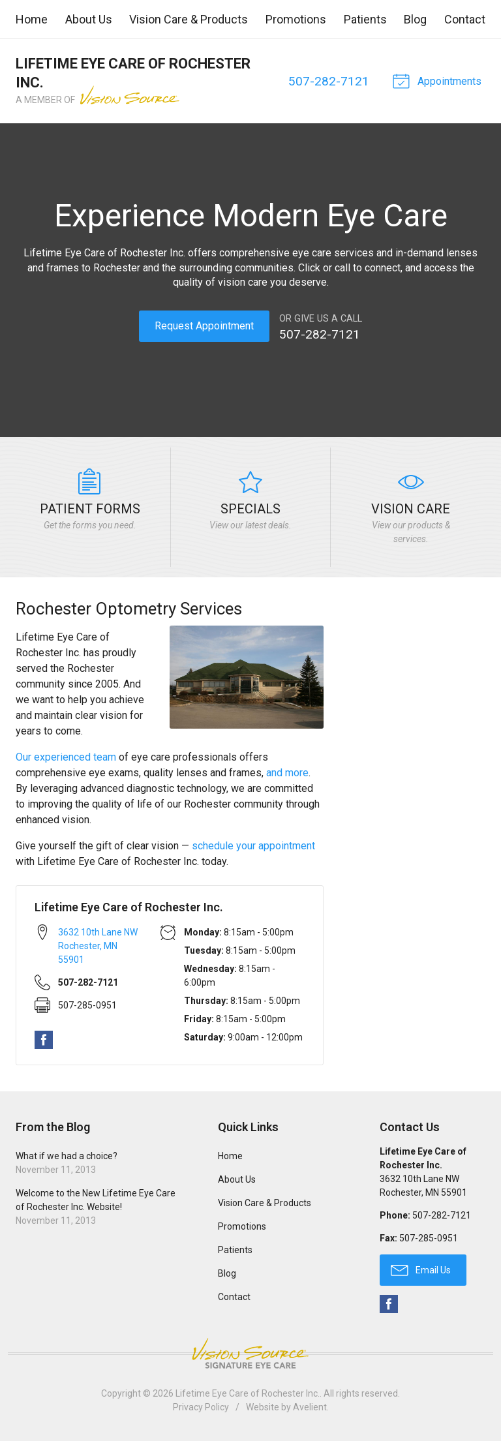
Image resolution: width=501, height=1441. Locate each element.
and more (287, 772)
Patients (365, 19)
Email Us (421, 1268)
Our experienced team (66, 756)
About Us (88, 19)
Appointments (436, 80)
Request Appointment (204, 326)
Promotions (296, 19)
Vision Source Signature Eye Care (250, 1352)
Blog (415, 19)
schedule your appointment (253, 845)
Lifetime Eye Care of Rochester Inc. (247, 1393)
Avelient (310, 1406)
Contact (464, 19)
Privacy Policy (201, 1406)
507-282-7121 (327, 81)
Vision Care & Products (188, 19)
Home (32, 19)
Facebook (44, 1038)
